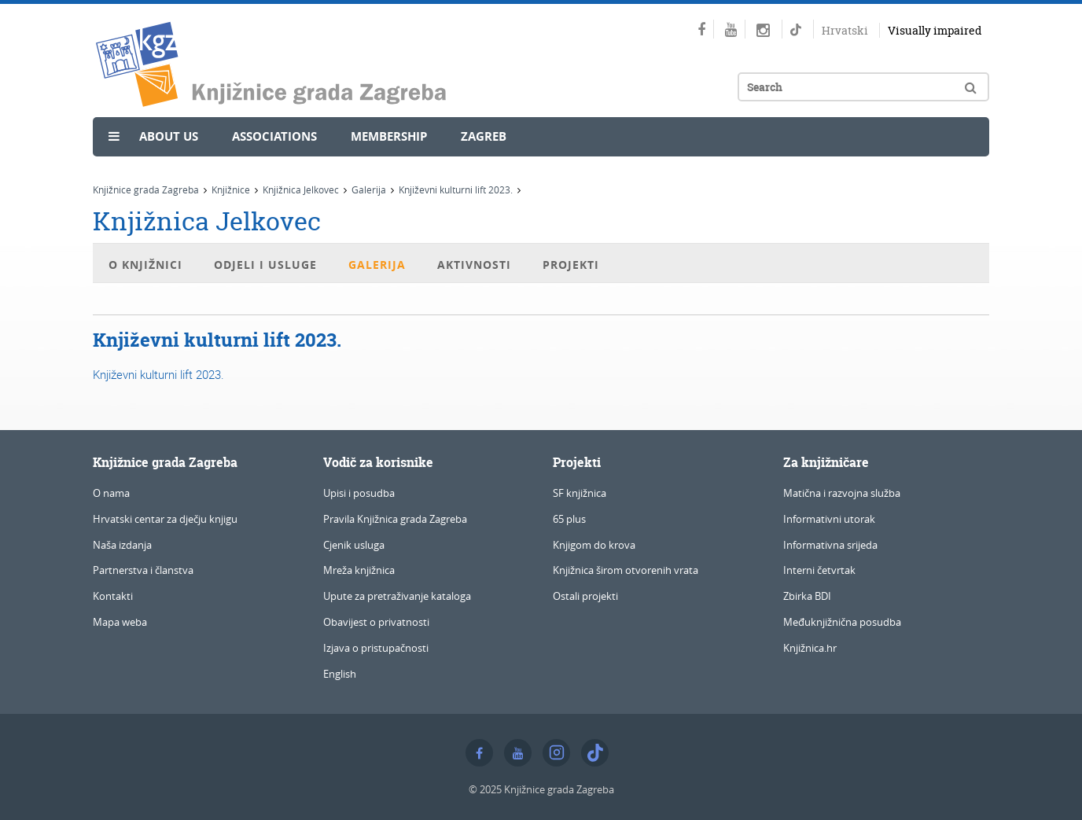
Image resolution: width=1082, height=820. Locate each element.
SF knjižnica (579, 493)
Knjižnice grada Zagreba (146, 189)
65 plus (569, 519)
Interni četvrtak (819, 570)
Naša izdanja (122, 545)
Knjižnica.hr (810, 648)
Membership (389, 136)
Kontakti (113, 596)
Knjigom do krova (594, 545)
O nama (111, 493)
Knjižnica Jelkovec (301, 189)
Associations (274, 136)
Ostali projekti (585, 596)
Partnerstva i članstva (143, 570)
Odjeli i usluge (265, 264)
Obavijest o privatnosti (376, 622)
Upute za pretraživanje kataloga (397, 596)
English (339, 674)
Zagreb (483, 136)
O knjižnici (145, 264)
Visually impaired (934, 30)
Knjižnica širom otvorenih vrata (625, 570)
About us (168, 136)
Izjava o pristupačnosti (376, 648)
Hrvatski (845, 30)
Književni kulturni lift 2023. (456, 189)
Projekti (571, 264)
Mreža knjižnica (359, 570)
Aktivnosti (474, 264)
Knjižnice (231, 189)
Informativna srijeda (830, 545)
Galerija (368, 189)
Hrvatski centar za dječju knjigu (165, 519)
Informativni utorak (829, 519)
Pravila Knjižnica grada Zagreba (395, 519)
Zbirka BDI (807, 596)
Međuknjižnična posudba (842, 622)
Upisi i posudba (359, 493)
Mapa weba (120, 622)
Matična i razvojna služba (841, 493)
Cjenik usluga (354, 545)
